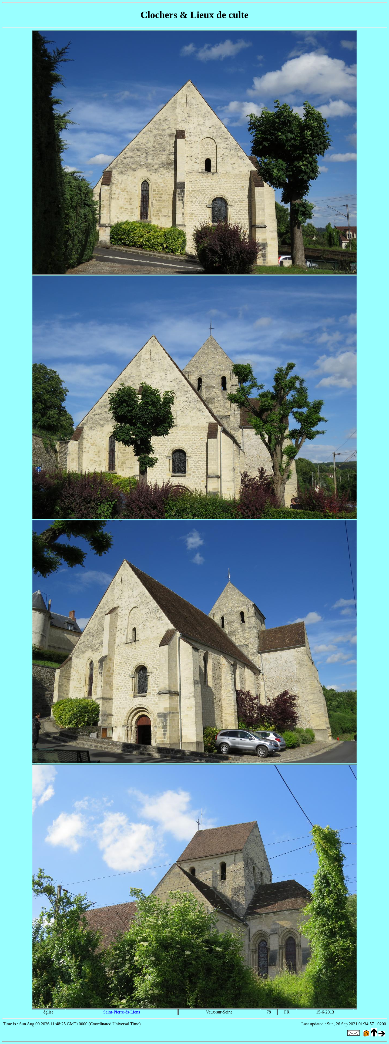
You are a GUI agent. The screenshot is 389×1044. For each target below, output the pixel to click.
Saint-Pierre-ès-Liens (121, 1012)
